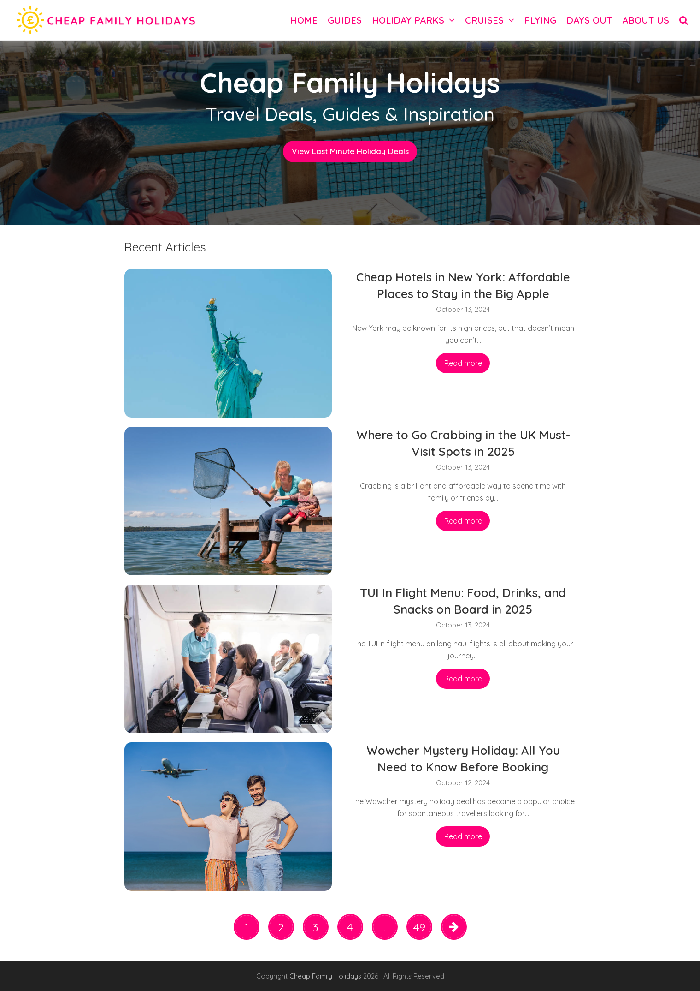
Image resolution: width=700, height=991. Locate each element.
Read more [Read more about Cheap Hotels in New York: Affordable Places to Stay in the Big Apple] (463, 363)
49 (422, 929)
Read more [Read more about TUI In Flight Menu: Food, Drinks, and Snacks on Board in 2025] (463, 678)
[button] (683, 20)
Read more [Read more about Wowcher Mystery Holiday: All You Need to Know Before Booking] (463, 836)
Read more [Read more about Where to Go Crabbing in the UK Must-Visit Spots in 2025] (463, 520)
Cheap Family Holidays (326, 976)
